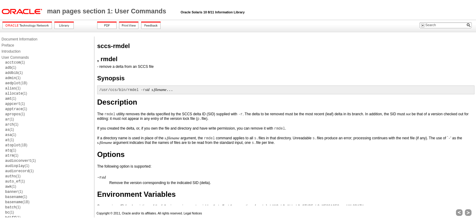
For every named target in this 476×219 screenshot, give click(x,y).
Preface (8, 45)
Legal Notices (193, 213)
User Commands (15, 57)
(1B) (16, 83)
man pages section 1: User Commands (107, 11)
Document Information (19, 39)
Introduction (11, 51)
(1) (15, 62)
